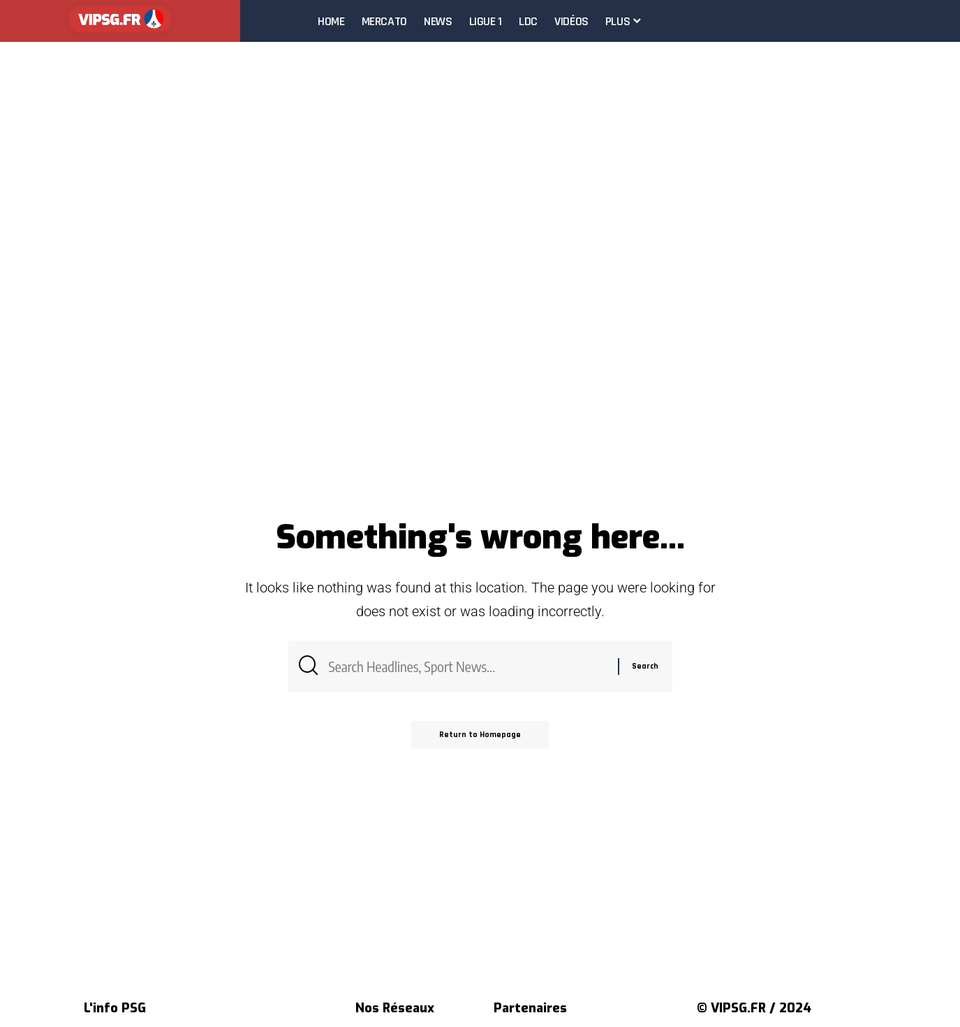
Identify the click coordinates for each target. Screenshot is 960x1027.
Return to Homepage (480, 734)
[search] (949, 21)
